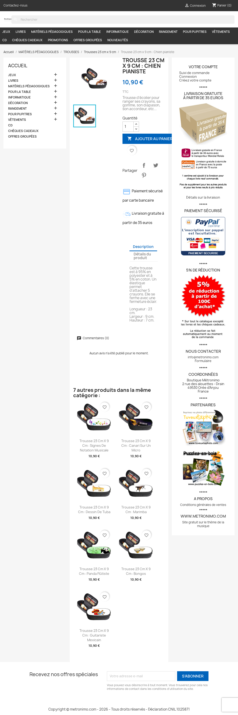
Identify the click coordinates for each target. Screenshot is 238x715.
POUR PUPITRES (195, 32)
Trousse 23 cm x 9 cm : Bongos (136, 571)
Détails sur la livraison (203, 197)
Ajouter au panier (149, 138)
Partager (144, 165)
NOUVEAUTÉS (117, 40)
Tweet (155, 165)
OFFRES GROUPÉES (87, 40)
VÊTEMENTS (221, 32)
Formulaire (203, 361)
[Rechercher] (123, 19)
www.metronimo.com (203, 516)
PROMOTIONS (58, 40)
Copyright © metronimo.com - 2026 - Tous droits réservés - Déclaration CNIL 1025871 (119, 709)
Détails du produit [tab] (142, 256)
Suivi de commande (194, 73)
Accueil (17, 66)
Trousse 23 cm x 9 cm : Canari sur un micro (136, 445)
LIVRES (21, 32)
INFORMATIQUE (117, 32)
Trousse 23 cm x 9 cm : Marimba (136, 509)
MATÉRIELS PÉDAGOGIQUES (52, 32)
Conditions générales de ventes (203, 505)
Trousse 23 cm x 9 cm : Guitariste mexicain (94, 635)
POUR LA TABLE (89, 32)
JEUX (6, 32)
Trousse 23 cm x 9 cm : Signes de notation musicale (94, 445)
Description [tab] (143, 246)
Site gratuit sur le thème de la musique (203, 524)
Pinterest (144, 175)
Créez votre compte (195, 80)
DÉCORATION (144, 32)
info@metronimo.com (203, 357)
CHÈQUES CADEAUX (27, 40)
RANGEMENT (168, 32)
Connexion (188, 76)
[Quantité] (128, 127)
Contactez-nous (15, 5)
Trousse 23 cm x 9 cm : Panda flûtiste (94, 571)
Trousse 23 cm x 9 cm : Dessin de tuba (94, 509)
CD (4, 40)
